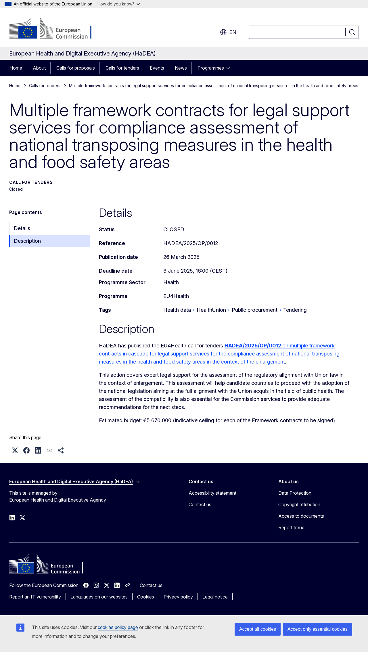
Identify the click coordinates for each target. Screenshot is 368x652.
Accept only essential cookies (318, 629)
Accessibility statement (212, 493)
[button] (15, 450)
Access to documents (301, 516)
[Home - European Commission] (55, 28)
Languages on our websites (99, 597)
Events (157, 68)
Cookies (145, 597)
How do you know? (118, 3)
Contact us (200, 504)
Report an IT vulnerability (35, 597)
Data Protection (294, 493)
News (181, 68)
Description (27, 241)
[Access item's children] (230, 68)
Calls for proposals (75, 68)
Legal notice (215, 597)
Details (22, 228)
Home (15, 68)
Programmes (211, 68)
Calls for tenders (122, 68)
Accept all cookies (257, 629)
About (39, 68)
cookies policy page (118, 627)
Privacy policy (178, 597)
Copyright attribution (299, 504)
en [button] (228, 32)
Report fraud (291, 527)
